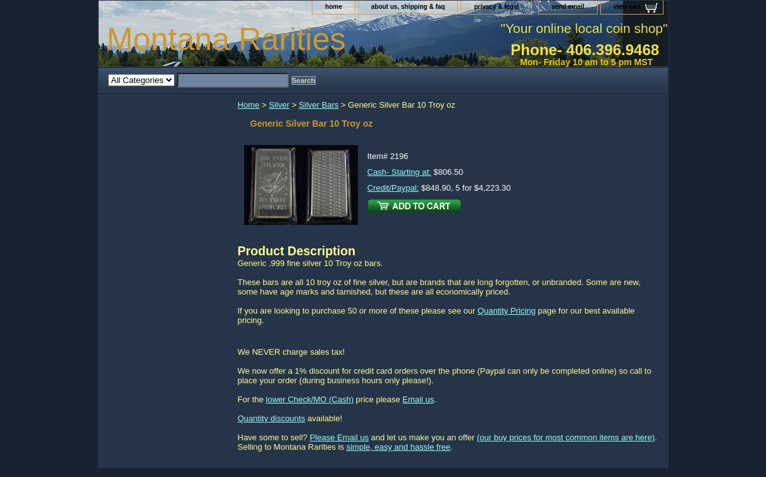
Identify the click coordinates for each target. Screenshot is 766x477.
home (333, 6)
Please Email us (339, 437)
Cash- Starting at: (399, 172)
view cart (627, 6)
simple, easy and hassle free (398, 447)
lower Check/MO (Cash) (310, 399)
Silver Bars (318, 105)
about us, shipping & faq (408, 6)
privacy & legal (496, 6)
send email (568, 6)
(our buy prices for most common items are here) (566, 437)
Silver (279, 105)
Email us (418, 399)
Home (249, 105)
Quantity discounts (272, 418)
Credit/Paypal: (393, 188)
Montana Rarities (226, 39)
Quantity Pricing (507, 310)
